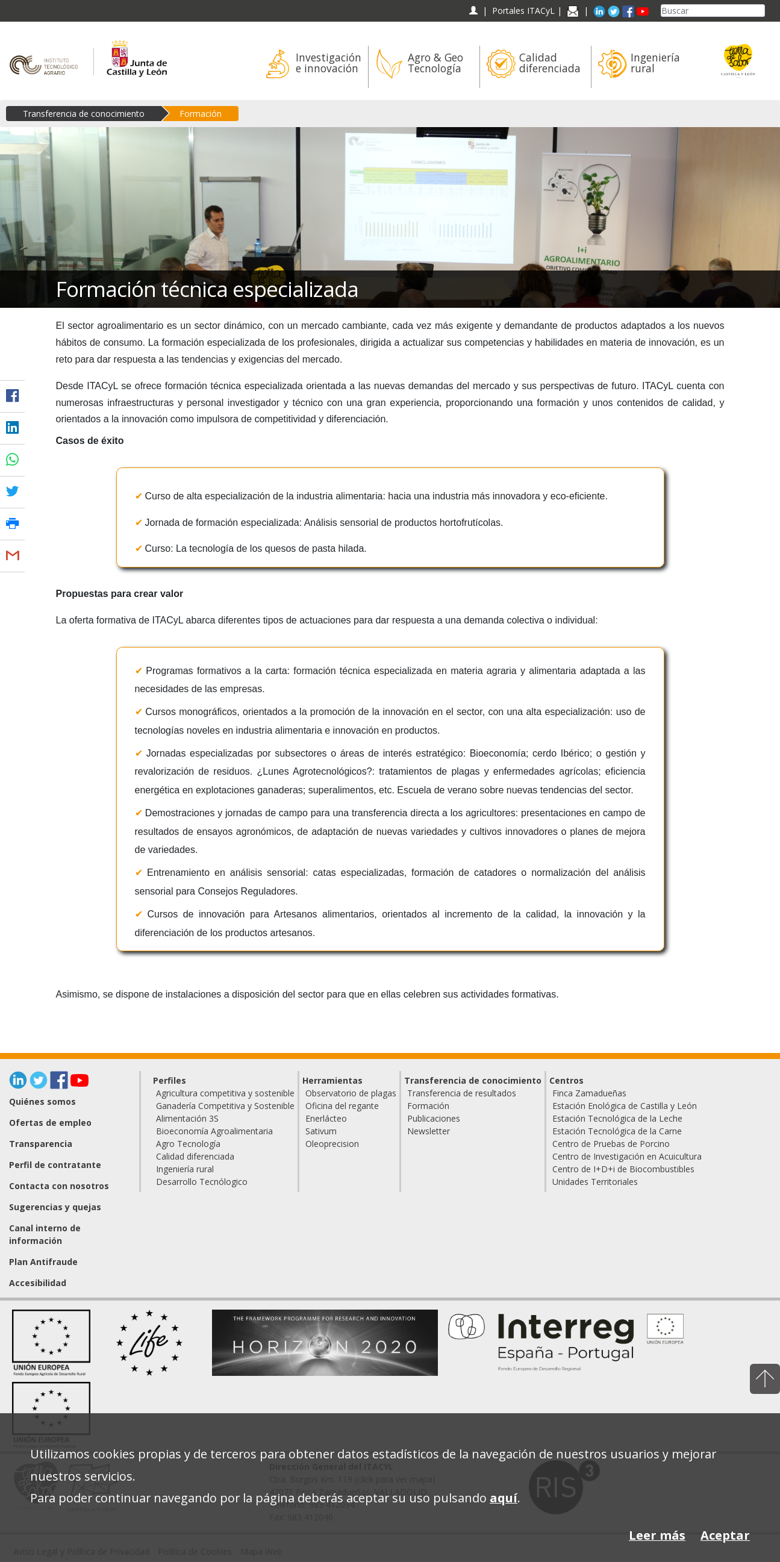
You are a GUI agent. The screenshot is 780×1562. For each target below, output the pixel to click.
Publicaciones (433, 1118)
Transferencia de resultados (461, 1093)
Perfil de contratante (55, 1164)
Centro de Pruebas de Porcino (611, 1143)
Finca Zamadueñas (589, 1093)
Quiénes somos (42, 1101)
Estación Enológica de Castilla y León (624, 1105)
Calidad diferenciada (195, 1156)
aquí (503, 1498)
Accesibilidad (37, 1283)
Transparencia (40, 1143)
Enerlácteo (326, 1118)
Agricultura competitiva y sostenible (225, 1093)
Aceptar (725, 1535)
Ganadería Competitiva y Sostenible (225, 1105)
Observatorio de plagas (350, 1093)
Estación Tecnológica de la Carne (617, 1131)
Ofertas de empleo (50, 1122)
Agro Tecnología (188, 1143)
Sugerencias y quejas (55, 1207)
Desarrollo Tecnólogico (202, 1181)
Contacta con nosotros (59, 1186)
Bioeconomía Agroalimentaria (214, 1131)
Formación (200, 113)
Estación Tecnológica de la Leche (617, 1118)
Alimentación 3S (187, 1118)
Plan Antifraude (43, 1261)
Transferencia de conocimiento (84, 113)
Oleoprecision (332, 1143)
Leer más (657, 1535)
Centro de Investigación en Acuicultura (627, 1156)
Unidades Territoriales (595, 1181)
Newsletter (428, 1131)
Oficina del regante (342, 1105)
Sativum (321, 1131)
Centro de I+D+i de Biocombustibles (623, 1169)
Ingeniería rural (185, 1169)
